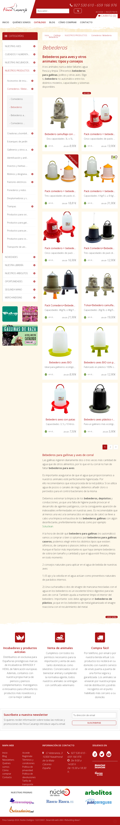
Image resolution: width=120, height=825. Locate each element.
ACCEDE (100, 12)
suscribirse (94, 723)
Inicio (5, 22)
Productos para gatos (18, 222)
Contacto (7, 777)
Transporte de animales (19, 246)
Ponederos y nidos (16, 190)
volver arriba (111, 617)
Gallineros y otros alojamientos (21, 149)
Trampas (11, 206)
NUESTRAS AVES (13, 46)
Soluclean (47, 526)
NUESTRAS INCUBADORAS (18, 62)
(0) (107, 16)
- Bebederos (15, 107)
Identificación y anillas (18, 157)
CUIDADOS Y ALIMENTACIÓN (19, 54)
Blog (4, 756)
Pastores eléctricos (16, 182)
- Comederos (16, 99)
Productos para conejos (19, 238)
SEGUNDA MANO (13, 289)
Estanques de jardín (17, 141)
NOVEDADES (11, 257)
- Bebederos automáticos (21, 115)
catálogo (40, 22)
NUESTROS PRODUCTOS (76, 35)
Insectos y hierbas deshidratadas (21, 165)
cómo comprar (67, 22)
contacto (86, 22)
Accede (26, 752)
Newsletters (8, 759)
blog (52, 22)
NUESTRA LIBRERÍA (14, 265)
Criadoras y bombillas (18, 133)
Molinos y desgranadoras (20, 174)
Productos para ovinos (18, 214)
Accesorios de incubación (20, 80)
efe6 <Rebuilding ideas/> (70, 820)
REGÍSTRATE (112, 12)
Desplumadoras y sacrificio (20, 198)
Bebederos (53, 37)
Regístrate (27, 756)
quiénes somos (21, 22)
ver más (87, 93)
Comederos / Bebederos (101, 35)
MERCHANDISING (13, 297)
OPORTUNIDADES (13, 281)
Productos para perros (18, 230)
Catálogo (57, 35)
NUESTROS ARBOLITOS (16, 273)
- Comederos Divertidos (21, 123)
